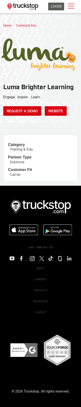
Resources (40, 301)
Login (56, 6)
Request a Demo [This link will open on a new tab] (22, 111)
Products (40, 290)
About (41, 268)
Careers (40, 279)
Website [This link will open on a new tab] (55, 111)
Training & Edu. (21, 149)
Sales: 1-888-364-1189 (40, 247)
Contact (40, 312)
